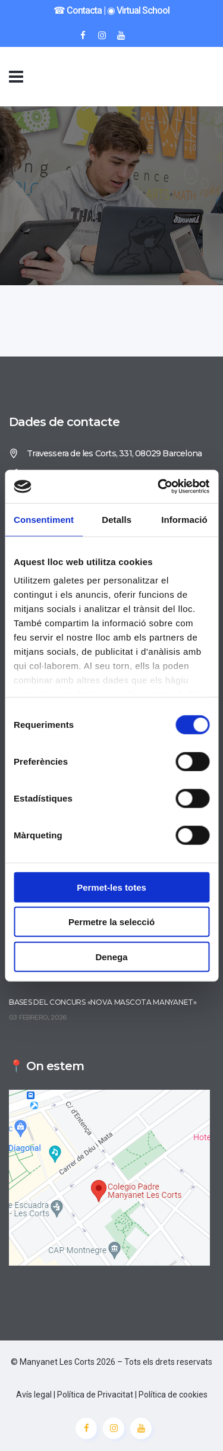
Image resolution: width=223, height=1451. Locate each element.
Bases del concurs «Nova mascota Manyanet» (103, 1002)
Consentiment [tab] (44, 519)
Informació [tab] (184, 519)
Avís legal (34, 1394)
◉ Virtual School (138, 10)
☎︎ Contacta (78, 10)
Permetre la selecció (111, 922)
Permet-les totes (111, 887)
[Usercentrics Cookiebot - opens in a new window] (158, 486)
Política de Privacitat (95, 1394)
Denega (111, 956)
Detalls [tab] (116, 519)
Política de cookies (173, 1394)
